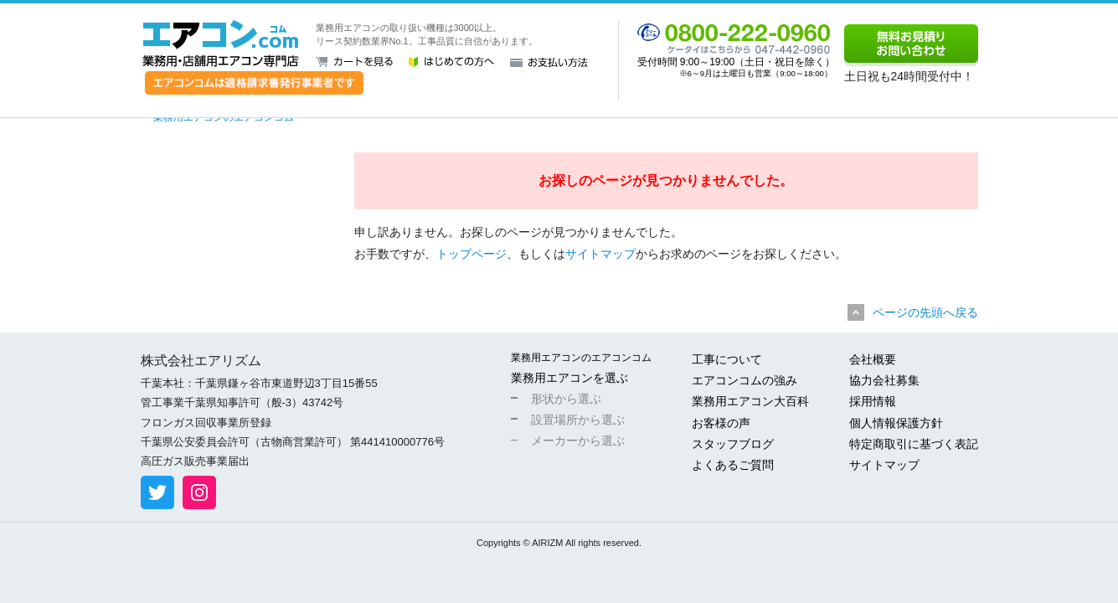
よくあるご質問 (733, 465)
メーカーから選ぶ (578, 440)
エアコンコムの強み (744, 380)
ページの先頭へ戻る (925, 312)
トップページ (471, 253)
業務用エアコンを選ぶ (569, 377)
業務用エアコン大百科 (750, 401)
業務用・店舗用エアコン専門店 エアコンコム (220, 43)
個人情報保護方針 (896, 423)
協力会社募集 (884, 380)
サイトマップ (600, 253)
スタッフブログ (733, 444)
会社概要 (872, 359)
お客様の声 (721, 423)
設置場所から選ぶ (578, 419)
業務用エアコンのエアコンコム (581, 357)
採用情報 (872, 401)
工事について (727, 359)
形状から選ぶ (566, 398)
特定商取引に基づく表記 (913, 444)
